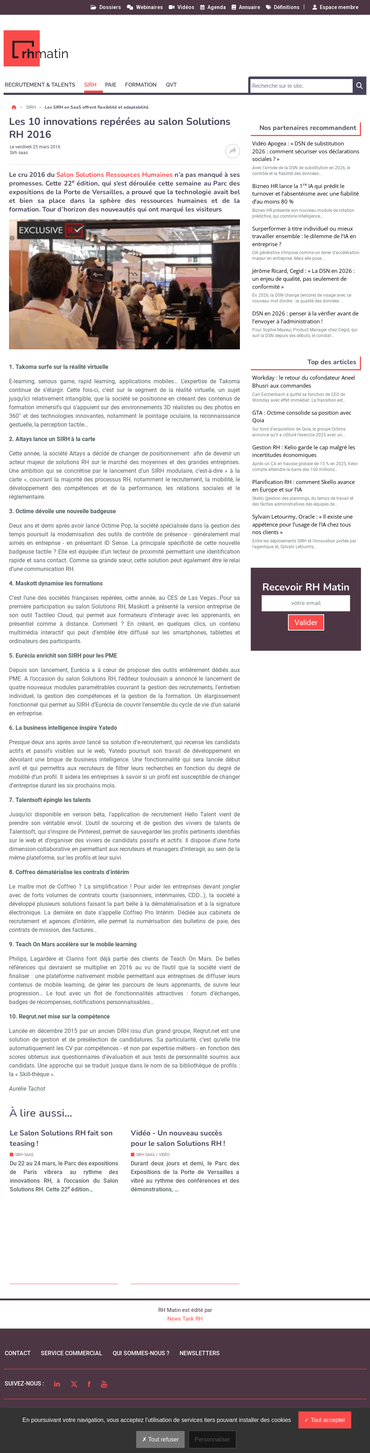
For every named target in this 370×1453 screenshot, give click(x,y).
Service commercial (71, 1353)
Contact (18, 1353)
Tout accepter (324, 1420)
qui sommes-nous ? (141, 1353)
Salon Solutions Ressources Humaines (114, 174)
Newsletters (200, 1353)
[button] (43, 84)
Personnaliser (212, 1439)
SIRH (31, 107)
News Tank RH (185, 1318)
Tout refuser (160, 1439)
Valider (306, 622)
